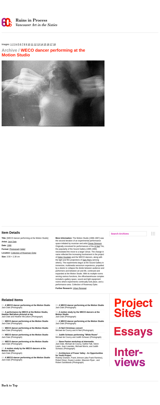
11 (32, 44)
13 (38, 44)
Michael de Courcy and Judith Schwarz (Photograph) (78, 336)
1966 (9, 245)
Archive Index (153, 233)
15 (45, 44)
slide (23, 249)
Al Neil (97, 246)
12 (35, 44)
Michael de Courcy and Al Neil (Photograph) (75, 329)
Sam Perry (87, 260)
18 (54, 44)
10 (29, 44)
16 (48, 44)
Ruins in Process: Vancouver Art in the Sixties (30, 22)
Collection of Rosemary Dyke (23, 253)
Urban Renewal (80, 288)
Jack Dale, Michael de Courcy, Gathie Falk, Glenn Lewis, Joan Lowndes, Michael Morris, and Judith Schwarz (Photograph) (77, 345)
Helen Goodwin (64, 257)
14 (41, 44)
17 (51, 44)
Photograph (14, 249)
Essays (136, 332)
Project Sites (136, 308)
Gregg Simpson (95, 243)
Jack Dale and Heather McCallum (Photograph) (25, 314)
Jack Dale (12, 242)
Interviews (136, 357)
